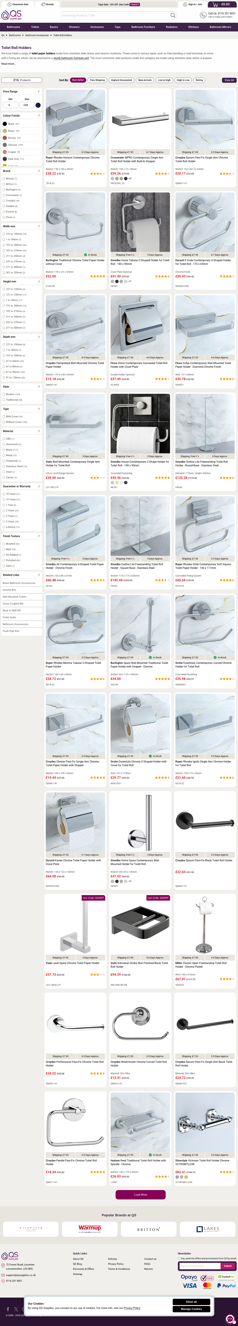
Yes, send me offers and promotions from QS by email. (209, 1258)
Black (13, 123)
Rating (199, 80)
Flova (10, 217)
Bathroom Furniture (143, 27)
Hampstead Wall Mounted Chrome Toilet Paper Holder (75, 365)
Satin (10, 565)
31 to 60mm (15, 361)
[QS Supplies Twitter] (16, 1309)
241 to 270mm (15, 261)
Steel (10, 471)
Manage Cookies (191, 1309)
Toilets (35, 27)
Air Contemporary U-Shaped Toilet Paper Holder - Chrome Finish (75, 566)
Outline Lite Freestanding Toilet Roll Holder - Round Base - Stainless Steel (201, 463)
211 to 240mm (15, 256)
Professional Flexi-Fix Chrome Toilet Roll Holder (75, 1063)
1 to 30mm (13, 239)
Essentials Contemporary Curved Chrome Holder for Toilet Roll (203, 664)
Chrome (15, 144)
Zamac (11, 477)
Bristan (11, 178)
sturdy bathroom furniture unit (71, 58)
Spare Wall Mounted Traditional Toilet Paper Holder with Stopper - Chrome (139, 664)
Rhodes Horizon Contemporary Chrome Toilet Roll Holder (73, 159)
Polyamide (13, 460)
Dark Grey (16, 159)
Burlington (13, 189)
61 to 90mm (15, 372)
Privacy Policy (116, 1263)
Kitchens (193, 27)
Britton (11, 184)
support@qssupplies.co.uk (18, 1275)
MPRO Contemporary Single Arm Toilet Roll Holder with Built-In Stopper (137, 159)
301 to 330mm (15, 272)
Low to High (164, 80)
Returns (148, 1268)
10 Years (13, 493)
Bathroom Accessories (15, 624)
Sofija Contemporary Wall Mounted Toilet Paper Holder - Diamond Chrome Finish (203, 365)
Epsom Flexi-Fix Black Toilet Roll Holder (203, 860)
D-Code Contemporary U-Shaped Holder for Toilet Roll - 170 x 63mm (203, 262)
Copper (14, 152)
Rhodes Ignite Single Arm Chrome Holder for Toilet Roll (203, 763)
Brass (14, 130)
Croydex (12, 200)
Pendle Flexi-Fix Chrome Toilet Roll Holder (71, 1162)
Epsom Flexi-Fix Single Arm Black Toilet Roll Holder (203, 1063)
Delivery (112, 1258)
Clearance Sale (17, 4)
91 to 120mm (15, 377)
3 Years (12, 516)
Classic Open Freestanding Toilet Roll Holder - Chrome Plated (201, 964)
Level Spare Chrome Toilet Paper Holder (72, 963)
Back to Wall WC (12, 610)
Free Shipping (97, 80)
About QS (78, 1258)
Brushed (12, 543)
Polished (13, 560)
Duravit (11, 211)
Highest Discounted (121, 80)
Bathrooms (13, 27)
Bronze (14, 137)
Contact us (150, 1258)
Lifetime (13, 527)
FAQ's (147, 1263)
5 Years (12, 521)
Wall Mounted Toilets (14, 596)
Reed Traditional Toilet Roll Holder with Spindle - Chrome (138, 1162)
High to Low (183, 80)
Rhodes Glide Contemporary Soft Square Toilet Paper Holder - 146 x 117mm (203, 566)
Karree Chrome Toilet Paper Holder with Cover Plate (73, 862)
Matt (11, 549)
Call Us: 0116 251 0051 (222, 13)
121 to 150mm (16, 233)
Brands (47, 4)
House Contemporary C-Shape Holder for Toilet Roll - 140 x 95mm (140, 463)
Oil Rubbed (13, 554)
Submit (228, 1266)
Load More (140, 1194)
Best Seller (78, 80)
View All (229, 80)
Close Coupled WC (13, 603)
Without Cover (16, 422)
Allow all (191, 1301)
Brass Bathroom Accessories (19, 583)
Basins (54, 27)
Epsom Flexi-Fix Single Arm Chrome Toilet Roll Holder (201, 159)
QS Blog (77, 1263)
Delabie (12, 206)
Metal (11, 455)
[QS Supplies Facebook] (8, 1309)
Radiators (172, 27)
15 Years (13, 499)
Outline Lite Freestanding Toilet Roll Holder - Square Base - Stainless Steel (137, 566)
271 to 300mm (15, 267)
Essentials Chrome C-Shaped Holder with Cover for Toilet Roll (139, 763)
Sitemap (77, 1274)
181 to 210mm (16, 250)
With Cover (14, 416)
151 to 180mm (16, 244)
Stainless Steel (16, 466)
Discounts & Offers (83, 1268)
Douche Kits (9, 589)
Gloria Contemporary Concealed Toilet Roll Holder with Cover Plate (139, 365)
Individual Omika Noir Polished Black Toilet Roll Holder (139, 964)
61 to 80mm (14, 366)
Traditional (14, 399)
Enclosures (97, 27)
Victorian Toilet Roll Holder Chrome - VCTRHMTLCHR (202, 1162)
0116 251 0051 (11, 1281)
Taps (117, 27)
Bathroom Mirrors (220, 27)
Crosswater (14, 195)
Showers (74, 27)
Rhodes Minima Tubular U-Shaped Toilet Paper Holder (73, 664)
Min (11, 99)
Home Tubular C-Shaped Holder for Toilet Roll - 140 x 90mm (140, 262)
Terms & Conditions (119, 1268)
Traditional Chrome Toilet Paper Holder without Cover (75, 262)
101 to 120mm (15, 289)
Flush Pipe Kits (11, 631)
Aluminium (13, 444)
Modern (13, 394)
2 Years (12, 510)
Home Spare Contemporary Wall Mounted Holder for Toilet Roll (135, 862)
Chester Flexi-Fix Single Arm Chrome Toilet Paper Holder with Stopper (72, 763)
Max (27, 99)
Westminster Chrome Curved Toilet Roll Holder (139, 1063)
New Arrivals (145, 80)
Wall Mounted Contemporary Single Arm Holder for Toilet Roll (73, 463)
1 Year (11, 504)
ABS (10, 438)
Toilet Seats (9, 617)
